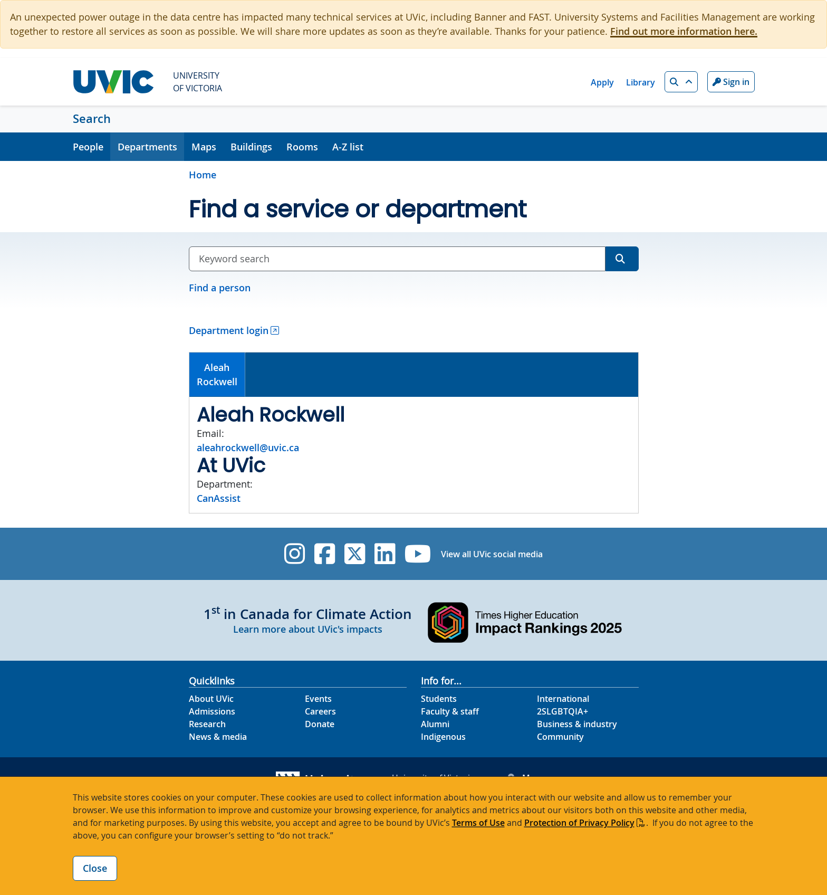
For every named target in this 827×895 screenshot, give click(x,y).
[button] (681, 81)
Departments (147, 146)
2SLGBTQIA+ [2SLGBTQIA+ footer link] (562, 711)
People (88, 146)
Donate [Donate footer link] (319, 724)
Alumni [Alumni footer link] (435, 724)
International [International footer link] (563, 698)
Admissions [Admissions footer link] (212, 711)
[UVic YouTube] (418, 554)
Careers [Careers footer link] (320, 711)
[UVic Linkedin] (384, 554)
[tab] (217, 375)
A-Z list (347, 146)
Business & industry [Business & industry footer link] (577, 724)
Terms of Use (478, 823)
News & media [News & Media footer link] (218, 736)
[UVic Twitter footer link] (354, 554)
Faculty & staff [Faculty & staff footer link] (450, 711)
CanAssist (219, 498)
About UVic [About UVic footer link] (211, 698)
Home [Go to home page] (202, 174)
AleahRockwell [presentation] (217, 374)
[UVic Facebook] (324, 554)
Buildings (251, 146)
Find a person (220, 287)
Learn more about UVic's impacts (307, 629)
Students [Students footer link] (439, 698)
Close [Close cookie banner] (95, 868)
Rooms (302, 146)
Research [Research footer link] (207, 724)
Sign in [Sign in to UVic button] (731, 82)
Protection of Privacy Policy (579, 823)
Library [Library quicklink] (640, 82)
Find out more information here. (683, 31)
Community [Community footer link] (560, 736)
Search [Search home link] (92, 119)
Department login (228, 330)
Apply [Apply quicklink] (602, 82)
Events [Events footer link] (318, 698)
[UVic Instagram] (294, 554)
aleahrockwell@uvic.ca (248, 447)
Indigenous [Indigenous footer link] (443, 736)
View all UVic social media (492, 554)
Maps (203, 146)
